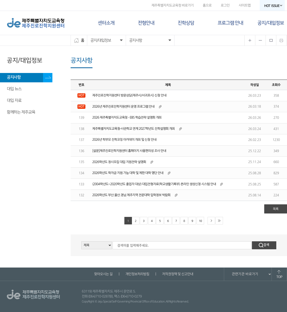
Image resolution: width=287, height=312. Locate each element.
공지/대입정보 (270, 23)
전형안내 (146, 23)
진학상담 (186, 23)
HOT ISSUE (273, 6)
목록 (275, 209)
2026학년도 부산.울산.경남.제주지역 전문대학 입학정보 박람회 (131, 195)
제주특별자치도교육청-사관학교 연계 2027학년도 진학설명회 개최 (133, 128)
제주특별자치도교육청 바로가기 (172, 5)
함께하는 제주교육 (21, 112)
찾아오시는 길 (103, 274)
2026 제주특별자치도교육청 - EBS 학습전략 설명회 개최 (126, 117)
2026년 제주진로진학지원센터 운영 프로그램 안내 (123, 106)
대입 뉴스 (14, 89)
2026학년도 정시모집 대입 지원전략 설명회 (119, 162)
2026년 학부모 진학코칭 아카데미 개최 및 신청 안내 (124, 139)
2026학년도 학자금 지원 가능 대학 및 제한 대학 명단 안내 (127, 172)
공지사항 (13, 77)
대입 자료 (14, 100)
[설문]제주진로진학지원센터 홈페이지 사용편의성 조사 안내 (129, 150)
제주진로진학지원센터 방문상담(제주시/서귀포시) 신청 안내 (129, 95)
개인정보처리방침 (137, 274)
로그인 (225, 5)
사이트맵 (245, 5)
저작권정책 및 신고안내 (177, 274)
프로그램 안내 (230, 23)
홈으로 (207, 5)
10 (200, 220)
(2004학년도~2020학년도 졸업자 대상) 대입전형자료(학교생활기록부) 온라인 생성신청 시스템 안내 (154, 184)
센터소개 (106, 23)
